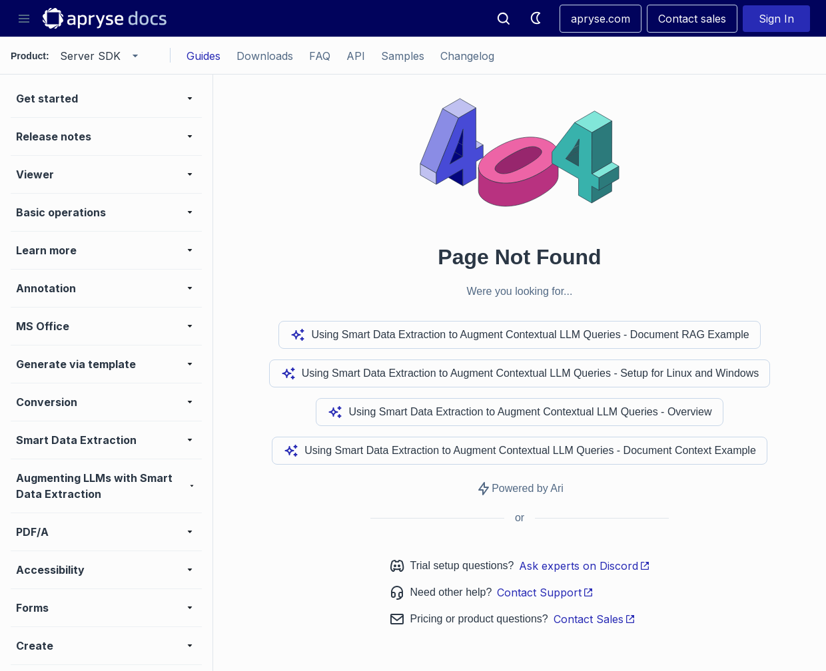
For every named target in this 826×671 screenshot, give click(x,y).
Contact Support (545, 592)
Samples (402, 56)
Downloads (264, 56)
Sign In (776, 18)
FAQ (319, 56)
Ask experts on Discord (584, 565)
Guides (203, 56)
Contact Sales (594, 619)
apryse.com (600, 18)
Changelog (467, 56)
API (355, 56)
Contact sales (692, 18)
